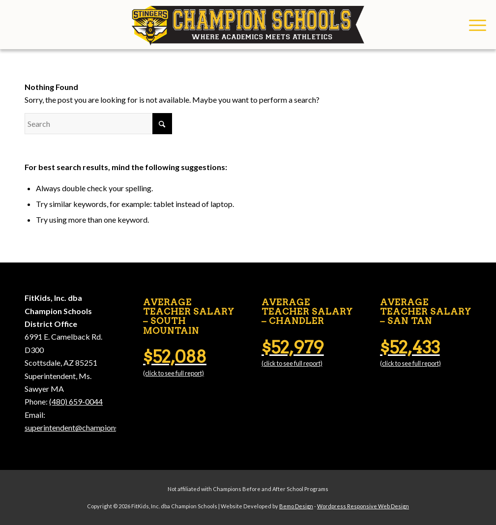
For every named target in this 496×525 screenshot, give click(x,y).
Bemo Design (296, 506)
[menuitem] (474, 24)
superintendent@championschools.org (89, 427)
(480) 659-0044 (76, 401)
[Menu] (474, 24)
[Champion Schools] (248, 24)
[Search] (98, 123)
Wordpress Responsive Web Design (363, 506)
